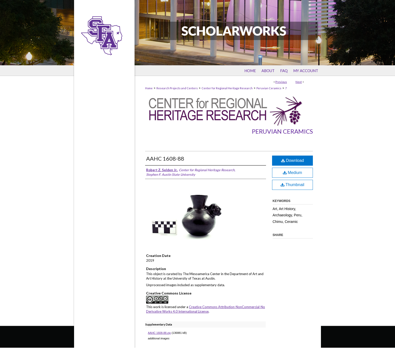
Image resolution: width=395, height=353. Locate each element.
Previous (281, 81)
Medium (292, 172)
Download (292, 160)
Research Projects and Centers (177, 88)
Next (298, 81)
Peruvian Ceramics (268, 88)
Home (149, 88)
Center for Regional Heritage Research (227, 88)
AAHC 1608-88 (165, 158)
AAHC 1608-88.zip (159, 332)
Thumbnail (292, 185)
